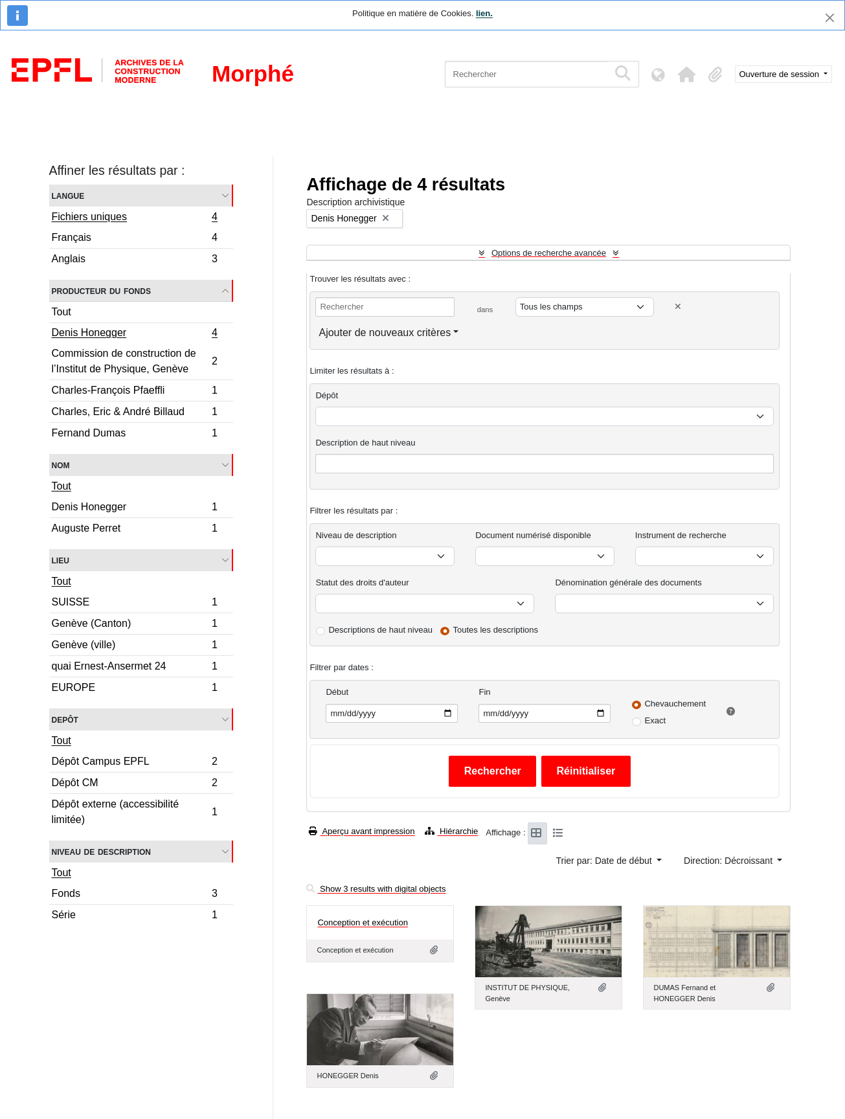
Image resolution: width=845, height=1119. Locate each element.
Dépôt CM (134, 784)
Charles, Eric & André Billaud (134, 413)
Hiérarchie (451, 831)
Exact (655, 720)
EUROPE (134, 689)
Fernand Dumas (134, 434)
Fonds (134, 895)
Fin (484, 692)
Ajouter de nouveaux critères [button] (385, 332)
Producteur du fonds (101, 290)
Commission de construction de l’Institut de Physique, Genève (134, 361)
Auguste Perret (134, 530)
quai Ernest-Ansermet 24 (134, 668)
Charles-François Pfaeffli (134, 392)
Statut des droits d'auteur (362, 582)
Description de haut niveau (365, 442)
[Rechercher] (527, 74)
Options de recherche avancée (548, 253)
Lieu (60, 560)
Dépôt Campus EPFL (134, 763)
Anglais (134, 260)
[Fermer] (829, 18)
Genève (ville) (134, 646)
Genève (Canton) (134, 625)
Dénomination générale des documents (628, 582)
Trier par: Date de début (605, 860)
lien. (484, 13)
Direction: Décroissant (729, 860)
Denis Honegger (134, 334)
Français (134, 239)
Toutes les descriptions (496, 630)
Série (134, 916)
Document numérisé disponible (533, 535)
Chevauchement (675, 703)
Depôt (65, 719)
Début (337, 692)
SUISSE (134, 603)
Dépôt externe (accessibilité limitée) (134, 811)
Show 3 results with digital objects (375, 889)
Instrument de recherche (681, 535)
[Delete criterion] (678, 306)
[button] (687, 74)
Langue (68, 195)
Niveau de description (101, 851)
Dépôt (326, 395)
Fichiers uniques (134, 218)
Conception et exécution (362, 922)
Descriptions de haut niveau (380, 630)
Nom (61, 464)
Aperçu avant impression (361, 831)
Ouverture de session (780, 74)
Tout (61, 311)
